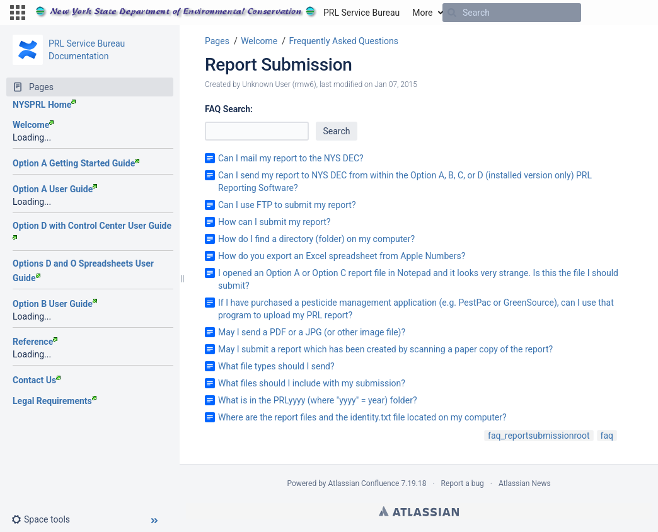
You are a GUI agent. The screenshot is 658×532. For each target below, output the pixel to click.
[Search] (452, 13)
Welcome (33, 125)
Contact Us (37, 380)
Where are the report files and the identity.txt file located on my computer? (362, 417)
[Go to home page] (217, 12)
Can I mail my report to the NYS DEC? (291, 158)
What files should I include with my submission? (311, 383)
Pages (217, 41)
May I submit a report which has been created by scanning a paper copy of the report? (385, 349)
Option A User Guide (55, 189)
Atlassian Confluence (364, 483)
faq (607, 436)
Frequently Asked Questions (343, 41)
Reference (35, 342)
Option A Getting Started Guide (76, 163)
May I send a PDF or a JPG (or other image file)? (311, 332)
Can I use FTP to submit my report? (287, 205)
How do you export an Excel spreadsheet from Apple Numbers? (341, 256)
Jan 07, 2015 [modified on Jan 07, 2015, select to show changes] (395, 84)
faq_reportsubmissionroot (539, 436)
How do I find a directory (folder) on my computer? (316, 239)
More (422, 13)
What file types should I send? (276, 366)
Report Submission (278, 64)
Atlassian (419, 511)
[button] (17, 12)
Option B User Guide (55, 304)
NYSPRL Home (44, 105)
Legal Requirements (54, 401)
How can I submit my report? (274, 222)
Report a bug (462, 483)
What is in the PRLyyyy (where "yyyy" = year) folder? (317, 400)
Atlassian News (525, 483)
